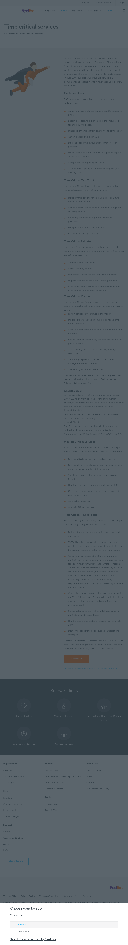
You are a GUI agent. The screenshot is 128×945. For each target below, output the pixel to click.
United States (21, 932)
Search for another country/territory (33, 939)
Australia (19, 925)
